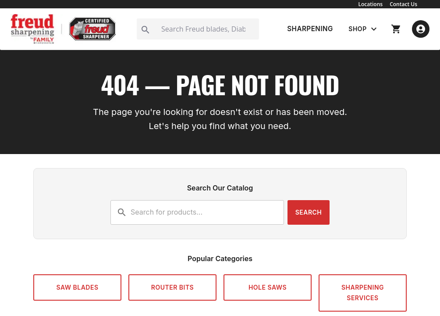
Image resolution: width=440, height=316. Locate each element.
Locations (370, 4)
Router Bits (172, 287)
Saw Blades (77, 287)
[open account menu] (420, 29)
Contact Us (403, 4)
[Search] (198, 29)
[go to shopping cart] (396, 29)
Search (308, 212)
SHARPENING (310, 29)
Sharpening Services (362, 293)
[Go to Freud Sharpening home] (63, 29)
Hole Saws (267, 287)
